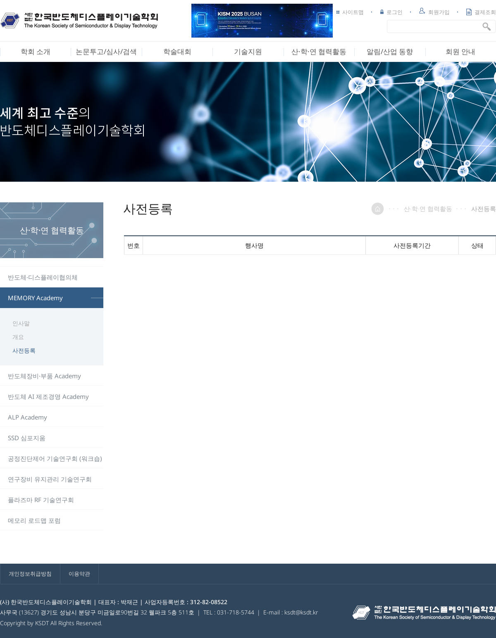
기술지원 (248, 51)
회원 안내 (460, 51)
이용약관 (79, 573)
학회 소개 (35, 51)
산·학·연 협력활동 (318, 51)
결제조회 (481, 12)
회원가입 (434, 11)
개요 (18, 337)
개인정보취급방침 (30, 573)
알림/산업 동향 (390, 51)
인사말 (21, 323)
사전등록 (24, 350)
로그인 (391, 12)
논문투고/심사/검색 (106, 51)
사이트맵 (350, 12)
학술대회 (177, 51)
